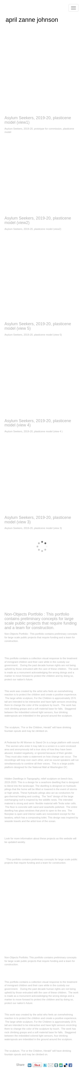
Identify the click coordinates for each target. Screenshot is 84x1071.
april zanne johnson (32, 19)
